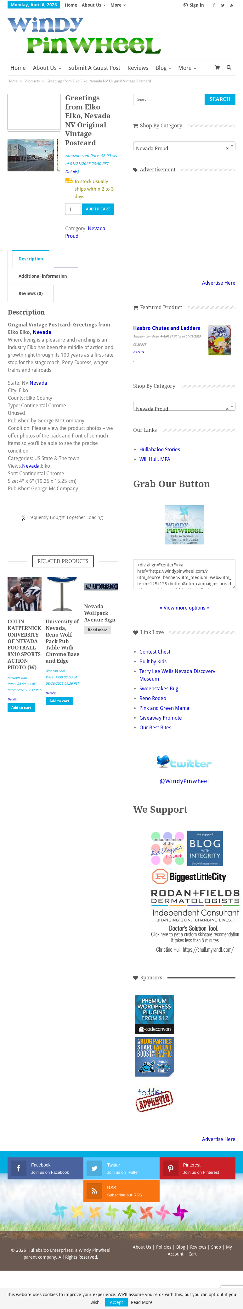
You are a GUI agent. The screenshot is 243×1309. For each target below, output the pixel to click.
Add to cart (98, 209)
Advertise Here (218, 283)
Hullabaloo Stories (159, 450)
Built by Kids (153, 662)
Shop (216, 1247)
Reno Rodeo (152, 698)
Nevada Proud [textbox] (182, 148)
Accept (116, 1302)
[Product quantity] (73, 209)
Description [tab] (31, 258)
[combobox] (184, 146)
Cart (193, 1253)
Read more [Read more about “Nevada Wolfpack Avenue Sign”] (97, 630)
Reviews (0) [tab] (31, 293)
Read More (142, 1302)
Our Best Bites (155, 728)
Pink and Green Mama (164, 708)
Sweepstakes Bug (158, 689)
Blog (161, 67)
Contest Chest (154, 652)
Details (71, 171)
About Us (91, 5)
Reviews (137, 67)
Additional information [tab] (43, 276)
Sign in (194, 5)
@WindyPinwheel (184, 781)
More (118, 5)
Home (71, 5)
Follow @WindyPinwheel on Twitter (184, 757)
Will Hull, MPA (154, 459)
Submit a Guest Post (94, 67)
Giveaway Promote (160, 718)
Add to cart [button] (21, 707)
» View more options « (184, 608)
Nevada (42, 332)
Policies (163, 1247)
